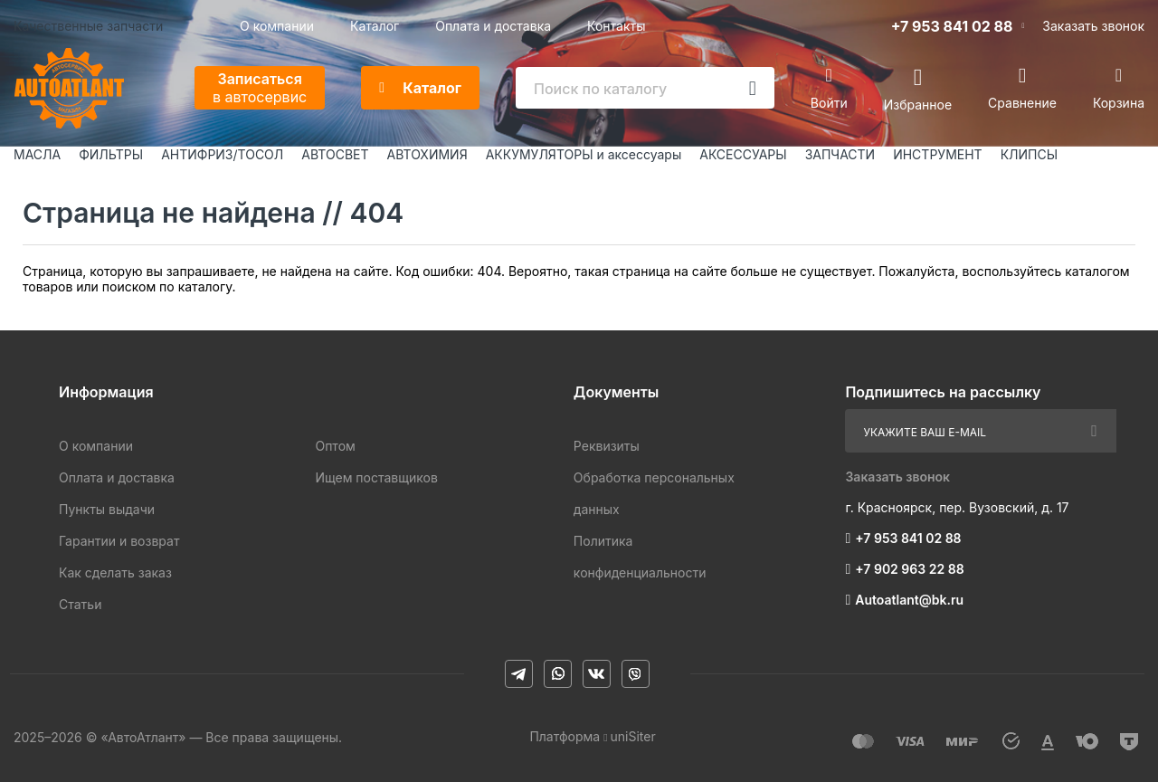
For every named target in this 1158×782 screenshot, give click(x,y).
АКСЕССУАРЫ (742, 154)
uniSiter (633, 736)
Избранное (918, 103)
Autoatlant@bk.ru (909, 599)
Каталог (374, 25)
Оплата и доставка (493, 25)
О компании (277, 25)
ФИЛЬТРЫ (111, 154)
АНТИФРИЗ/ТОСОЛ (222, 154)
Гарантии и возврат (119, 540)
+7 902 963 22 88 (909, 569)
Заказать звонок (1093, 25)
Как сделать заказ (115, 572)
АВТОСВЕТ (334, 154)
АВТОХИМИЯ (427, 154)
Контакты (616, 25)
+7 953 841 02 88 (952, 26)
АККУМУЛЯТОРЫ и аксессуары (584, 154)
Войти (829, 102)
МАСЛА (37, 154)
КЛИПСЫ (1029, 154)
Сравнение (1022, 102)
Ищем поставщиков (376, 477)
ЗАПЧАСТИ (840, 154)
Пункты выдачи (107, 509)
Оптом (335, 445)
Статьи (80, 604)
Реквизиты (607, 445)
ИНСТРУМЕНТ (937, 154)
